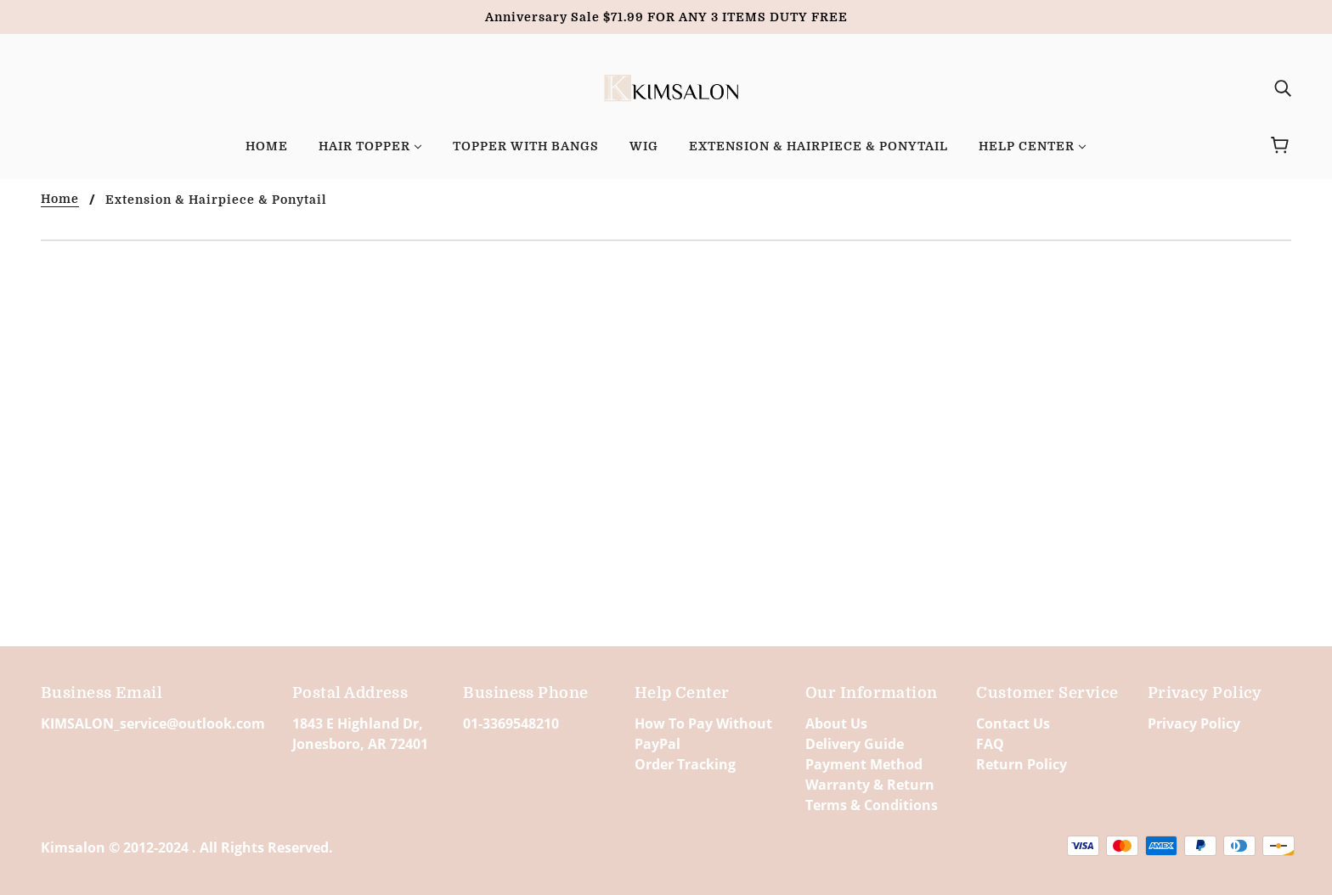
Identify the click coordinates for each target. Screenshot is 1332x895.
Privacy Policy (1194, 723)
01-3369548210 (511, 723)
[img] (1282, 87)
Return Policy (1021, 764)
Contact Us (1013, 723)
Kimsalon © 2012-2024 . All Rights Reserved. (187, 847)
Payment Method (864, 764)
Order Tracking (685, 764)
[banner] (666, 85)
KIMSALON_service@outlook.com (153, 723)
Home (60, 199)
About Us (836, 723)
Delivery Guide (854, 744)
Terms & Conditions (871, 805)
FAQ (990, 744)
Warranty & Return (869, 784)
